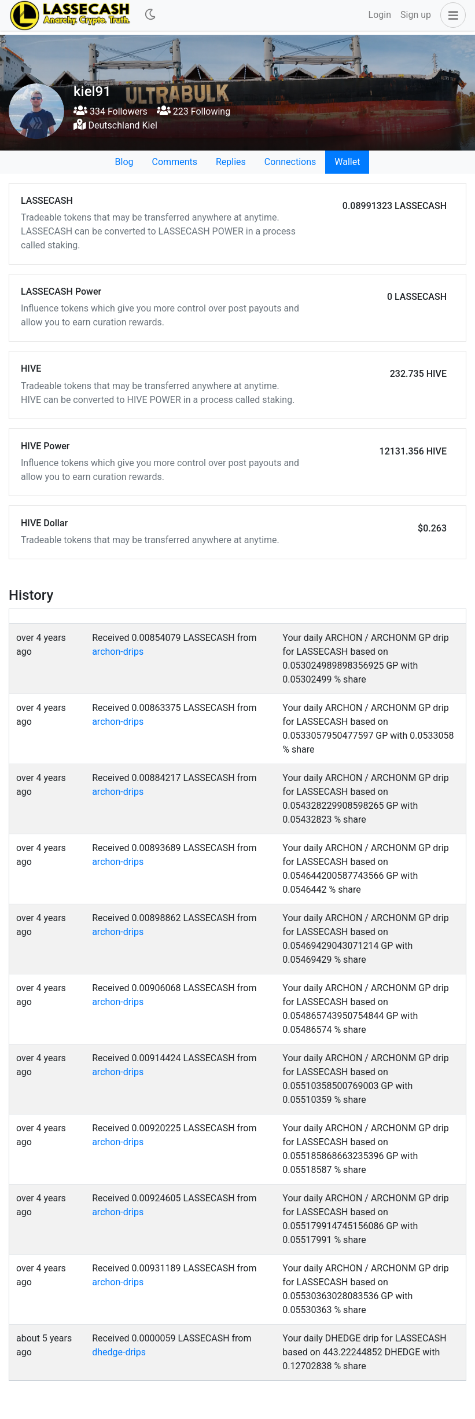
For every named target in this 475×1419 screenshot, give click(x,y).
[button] (451, 15)
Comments (174, 161)
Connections (290, 161)
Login (380, 14)
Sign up (415, 14)
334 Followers (110, 111)
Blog (124, 161)
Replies (231, 161)
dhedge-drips (119, 1352)
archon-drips (117, 651)
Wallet (347, 161)
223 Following (193, 111)
